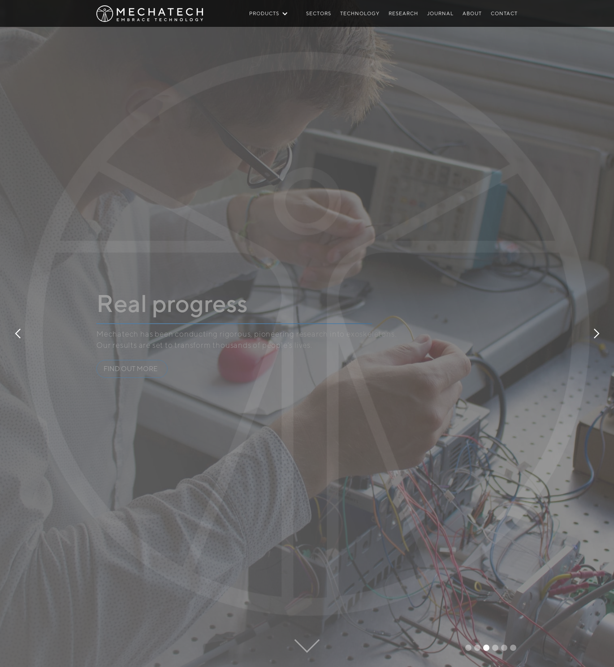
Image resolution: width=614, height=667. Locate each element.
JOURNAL (440, 13)
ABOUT (472, 13)
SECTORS (318, 13)
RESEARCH (403, 13)
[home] (149, 7)
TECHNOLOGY (360, 13)
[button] (18, 333)
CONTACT (504, 13)
